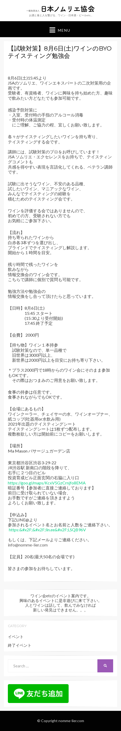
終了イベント (19, 645)
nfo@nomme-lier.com (28, 544)
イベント (16, 636)
